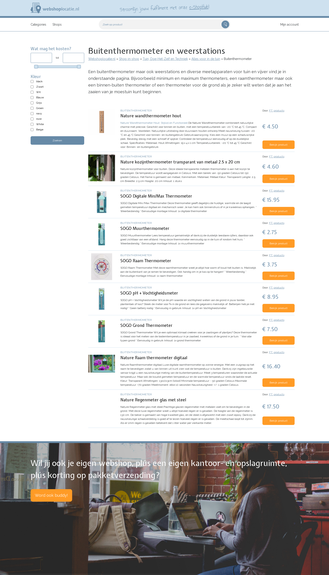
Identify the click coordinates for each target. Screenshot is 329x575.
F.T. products (276, 110)
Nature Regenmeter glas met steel (153, 400)
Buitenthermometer (136, 110)
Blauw (40, 97)
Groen (40, 108)
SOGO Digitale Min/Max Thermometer (156, 196)
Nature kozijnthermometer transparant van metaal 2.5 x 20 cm (180, 162)
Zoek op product (112, 24)
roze (39, 118)
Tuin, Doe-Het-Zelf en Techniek (165, 59)
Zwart (40, 86)
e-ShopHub (198, 6)
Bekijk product (278, 144)
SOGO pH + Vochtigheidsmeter (149, 293)
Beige (39, 129)
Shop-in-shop (129, 59)
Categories (38, 24)
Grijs (39, 102)
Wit (38, 92)
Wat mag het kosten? (51, 49)
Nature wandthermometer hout (150, 116)
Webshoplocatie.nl (101, 59)
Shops (57, 24)
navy (39, 113)
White (40, 124)
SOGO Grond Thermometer (146, 325)
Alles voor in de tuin (205, 59)
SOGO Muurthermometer (144, 228)
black (39, 81)
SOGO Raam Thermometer (145, 261)
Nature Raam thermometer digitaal (153, 358)
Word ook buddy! (51, 495)
